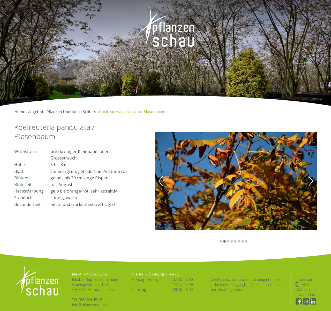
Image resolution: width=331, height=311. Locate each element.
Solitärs (89, 111)
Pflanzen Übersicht (63, 111)
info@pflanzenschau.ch (91, 304)
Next (310, 181)
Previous (160, 181)
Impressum (305, 279)
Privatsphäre (306, 294)
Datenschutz (306, 289)
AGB (305, 284)
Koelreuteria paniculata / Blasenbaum (132, 111)
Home (19, 111)
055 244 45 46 (90, 299)
